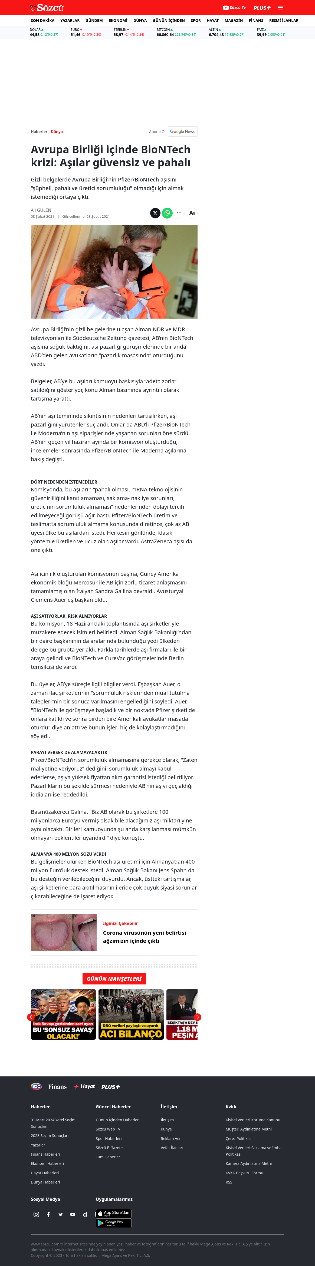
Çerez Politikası (239, 1138)
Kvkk (231, 1107)
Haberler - (40, 131)
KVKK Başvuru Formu (244, 1172)
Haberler (40, 1107)
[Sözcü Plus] (110, 1086)
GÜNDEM (94, 20)
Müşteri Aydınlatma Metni (249, 1129)
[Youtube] (72, 1214)
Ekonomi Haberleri (47, 1163)
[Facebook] (48, 1214)
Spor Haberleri (109, 1138)
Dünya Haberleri (45, 1182)
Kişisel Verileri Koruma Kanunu (253, 1119)
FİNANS (256, 20)
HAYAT (213, 20)
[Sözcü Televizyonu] (36, 1086)
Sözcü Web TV (108, 1129)
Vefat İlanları (172, 1147)
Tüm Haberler (108, 1156)
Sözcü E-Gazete (109, 1147)
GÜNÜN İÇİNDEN (169, 20)
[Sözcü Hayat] (84, 1086)
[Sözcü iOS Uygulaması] (114, 1213)
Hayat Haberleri (45, 1172)
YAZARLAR (70, 20)
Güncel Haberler (113, 1107)
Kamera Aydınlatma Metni (249, 1163)
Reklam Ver (171, 1138)
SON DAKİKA (42, 20)
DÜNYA (140, 20)
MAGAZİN (234, 20)
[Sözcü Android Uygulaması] (114, 1223)
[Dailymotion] (85, 1214)
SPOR (196, 20)
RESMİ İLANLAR (283, 20)
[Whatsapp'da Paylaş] (167, 213)
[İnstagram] (36, 1214)
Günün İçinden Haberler (117, 1119)
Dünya (57, 131)
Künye (166, 1129)
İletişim (169, 1107)
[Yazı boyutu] (192, 213)
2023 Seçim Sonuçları (49, 1135)
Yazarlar (38, 1145)
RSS (229, 1182)
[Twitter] (60, 1214)
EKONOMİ (118, 20)
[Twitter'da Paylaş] (155, 213)
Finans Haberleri (45, 1154)
